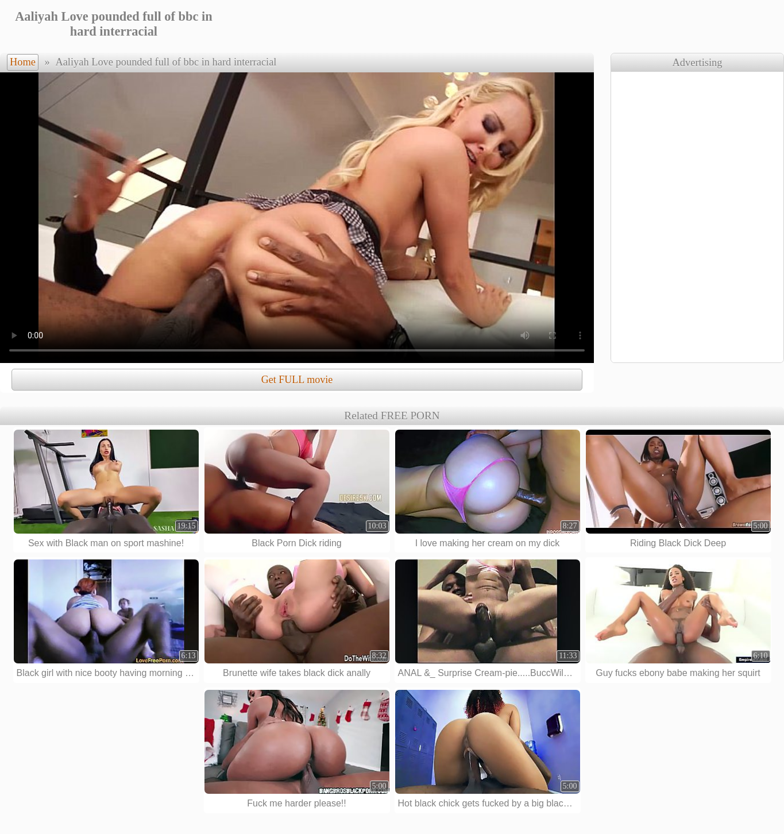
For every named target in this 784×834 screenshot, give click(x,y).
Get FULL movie (297, 379)
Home (23, 62)
